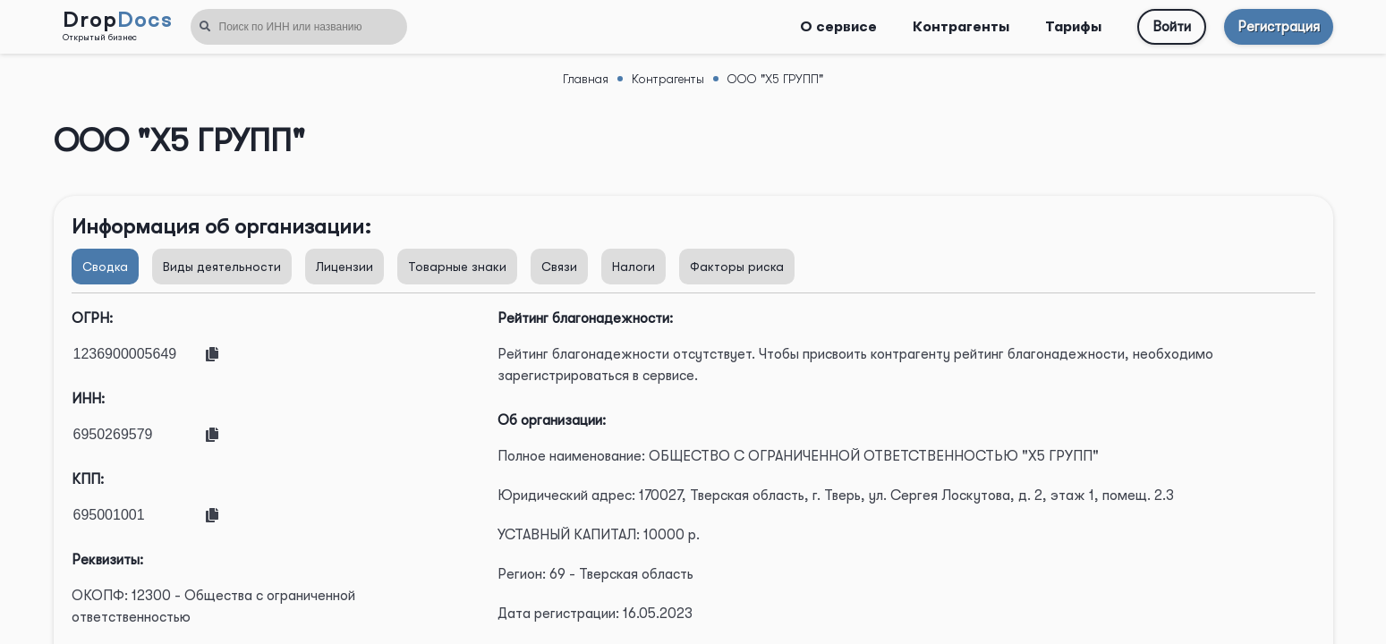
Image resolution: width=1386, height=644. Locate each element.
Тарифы (1073, 27)
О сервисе (838, 27)
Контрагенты (961, 27)
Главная (585, 79)
